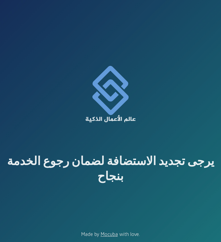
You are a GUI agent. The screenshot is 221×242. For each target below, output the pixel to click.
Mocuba (109, 234)
